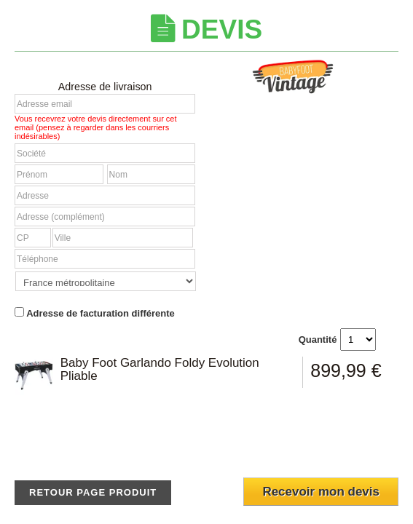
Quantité (318, 339)
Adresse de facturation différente (95, 313)
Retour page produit (93, 492)
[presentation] (312, 444)
